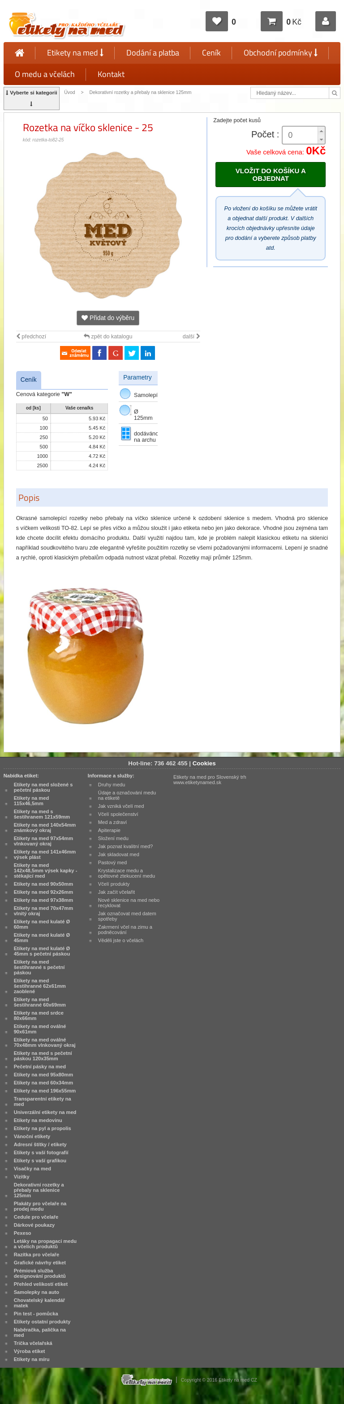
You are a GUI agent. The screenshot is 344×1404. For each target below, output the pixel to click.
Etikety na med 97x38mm (43, 900)
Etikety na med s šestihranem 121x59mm (42, 814)
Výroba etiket (29, 1351)
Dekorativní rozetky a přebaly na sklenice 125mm (140, 92)
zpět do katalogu (108, 336)
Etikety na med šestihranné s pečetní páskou (39, 967)
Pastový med (112, 862)
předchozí (31, 336)
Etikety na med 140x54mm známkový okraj (45, 827)
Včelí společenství (118, 814)
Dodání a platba (152, 53)
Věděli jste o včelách (120, 940)
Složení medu (113, 838)
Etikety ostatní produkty (42, 1321)
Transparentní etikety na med (42, 1101)
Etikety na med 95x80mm (43, 1074)
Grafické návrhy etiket (40, 1262)
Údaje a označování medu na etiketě (127, 795)
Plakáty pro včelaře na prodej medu (40, 1206)
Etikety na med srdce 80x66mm (39, 1015)
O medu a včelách (45, 74)
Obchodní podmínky (281, 53)
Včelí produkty (114, 884)
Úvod (69, 92)
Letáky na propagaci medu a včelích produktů (45, 1243)
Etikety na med (75, 53)
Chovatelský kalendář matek (39, 1302)
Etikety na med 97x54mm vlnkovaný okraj (43, 841)
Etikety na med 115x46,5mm (31, 800)
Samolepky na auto (36, 1292)
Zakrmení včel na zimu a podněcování (125, 929)
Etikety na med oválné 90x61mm (40, 1029)
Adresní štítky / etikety (40, 1144)
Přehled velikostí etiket (41, 1284)
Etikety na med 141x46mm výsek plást (45, 854)
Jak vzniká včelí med (121, 806)
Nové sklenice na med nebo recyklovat (128, 902)
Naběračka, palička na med (40, 1332)
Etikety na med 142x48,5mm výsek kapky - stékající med (45, 870)
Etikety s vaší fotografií (41, 1152)
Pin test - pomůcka (36, 1313)
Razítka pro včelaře (36, 1254)
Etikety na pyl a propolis (42, 1128)
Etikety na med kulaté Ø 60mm (42, 924)
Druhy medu (111, 784)
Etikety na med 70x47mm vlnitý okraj (43, 910)
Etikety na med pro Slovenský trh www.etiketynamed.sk (209, 779)
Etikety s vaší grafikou (40, 1160)
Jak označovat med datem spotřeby (127, 916)
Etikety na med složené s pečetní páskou (43, 787)
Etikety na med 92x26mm (43, 892)
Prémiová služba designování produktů (40, 1273)
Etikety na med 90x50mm (43, 884)
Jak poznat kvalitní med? (125, 846)
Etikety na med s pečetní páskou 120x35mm (43, 1055)
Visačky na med (32, 1168)
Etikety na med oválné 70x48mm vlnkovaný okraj (45, 1042)
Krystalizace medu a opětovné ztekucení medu (126, 873)
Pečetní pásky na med (40, 1066)
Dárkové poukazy (34, 1225)
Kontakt (111, 74)
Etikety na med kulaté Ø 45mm (42, 937)
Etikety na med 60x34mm (43, 1082)
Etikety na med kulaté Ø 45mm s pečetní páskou (42, 951)
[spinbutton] (304, 135)
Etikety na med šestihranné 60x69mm (40, 1002)
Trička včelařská (33, 1343)
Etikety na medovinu (38, 1120)
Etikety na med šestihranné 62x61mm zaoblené (40, 986)
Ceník (211, 53)
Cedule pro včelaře (36, 1217)
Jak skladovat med (118, 854)
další (191, 336)
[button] (321, 131)
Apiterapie (109, 830)
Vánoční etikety (32, 1136)
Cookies (204, 763)
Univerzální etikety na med (45, 1112)
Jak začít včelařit (116, 892)
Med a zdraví (112, 822)
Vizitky (22, 1176)
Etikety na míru (32, 1359)
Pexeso (22, 1233)
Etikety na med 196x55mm (45, 1090)
